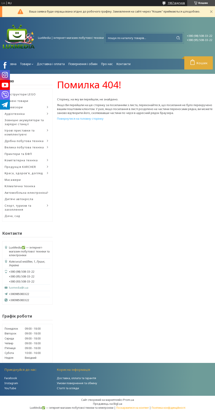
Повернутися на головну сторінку (80, 119)
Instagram (11, 383)
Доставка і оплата (51, 64)
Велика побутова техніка (24, 147)
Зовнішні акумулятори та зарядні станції (24, 122)
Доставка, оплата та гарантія (76, 378)
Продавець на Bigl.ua (107, 404)
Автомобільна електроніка (26, 193)
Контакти (123, 64)
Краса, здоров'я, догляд (24, 173)
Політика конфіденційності (168, 408)
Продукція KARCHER (20, 167)
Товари (25, 64)
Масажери (13, 180)
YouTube (10, 388)
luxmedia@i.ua (18, 287)
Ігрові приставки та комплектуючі (20, 132)
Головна (10, 64)
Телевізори (14, 107)
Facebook (10, 378)
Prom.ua (128, 400)
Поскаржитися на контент (132, 408)
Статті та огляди (68, 388)
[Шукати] (178, 38)
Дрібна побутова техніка (24, 141)
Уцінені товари (16, 101)
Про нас (107, 64)
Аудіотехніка (15, 114)
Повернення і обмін (82, 64)
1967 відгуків (176, 3)
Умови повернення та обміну (77, 383)
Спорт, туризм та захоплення (18, 207)
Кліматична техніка (20, 186)
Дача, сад (12, 216)
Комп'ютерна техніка (21, 160)
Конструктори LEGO (20, 94)
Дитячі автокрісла (19, 199)
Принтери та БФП (18, 154)
